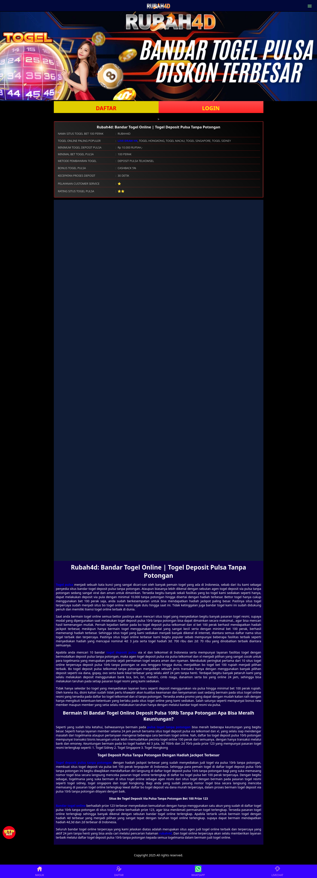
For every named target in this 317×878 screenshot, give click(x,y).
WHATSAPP (198, 871)
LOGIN (211, 108)
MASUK (39, 871)
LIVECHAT (277, 871)
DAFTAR (106, 108)
